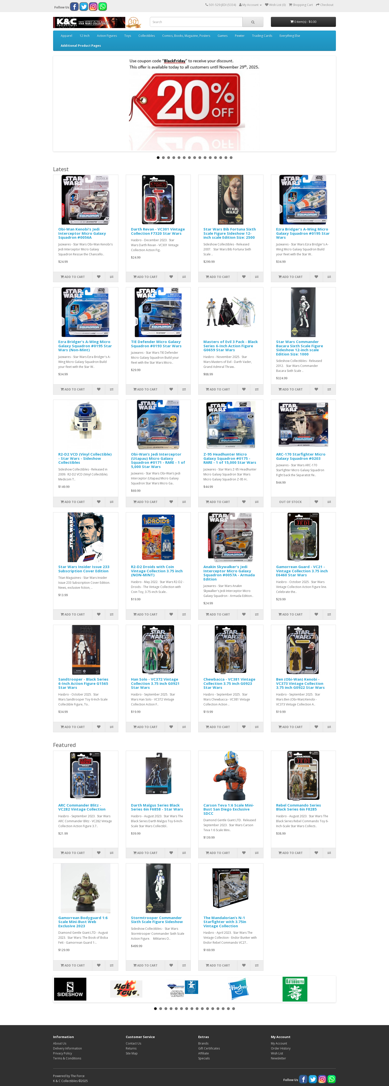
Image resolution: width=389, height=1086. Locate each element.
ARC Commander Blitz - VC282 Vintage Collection (81, 807)
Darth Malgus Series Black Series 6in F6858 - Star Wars (157, 807)
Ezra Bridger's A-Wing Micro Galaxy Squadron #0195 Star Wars (303, 233)
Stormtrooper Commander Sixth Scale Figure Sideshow (157, 919)
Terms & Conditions (67, 1058)
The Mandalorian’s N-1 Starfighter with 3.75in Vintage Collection (224, 921)
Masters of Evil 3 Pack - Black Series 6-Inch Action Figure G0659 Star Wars (230, 345)
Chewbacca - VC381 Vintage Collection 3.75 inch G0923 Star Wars (229, 683)
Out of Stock (290, 502)
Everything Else (290, 36)
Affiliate (203, 1053)
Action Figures (107, 36)
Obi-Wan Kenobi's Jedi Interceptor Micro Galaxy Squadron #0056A (82, 233)
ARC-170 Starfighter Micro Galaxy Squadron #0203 (300, 456)
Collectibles (146, 36)
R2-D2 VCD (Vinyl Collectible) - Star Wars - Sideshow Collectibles (85, 458)
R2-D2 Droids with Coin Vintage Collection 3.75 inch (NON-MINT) (157, 570)
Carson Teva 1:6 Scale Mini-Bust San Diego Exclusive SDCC (228, 809)
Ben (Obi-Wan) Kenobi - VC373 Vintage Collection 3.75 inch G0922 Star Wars (300, 683)
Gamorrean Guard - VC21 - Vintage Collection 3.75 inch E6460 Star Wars (302, 570)
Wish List (277, 1053)
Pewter (240, 36)
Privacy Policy (62, 1053)
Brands (203, 1043)
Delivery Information (67, 1048)
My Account (279, 1043)
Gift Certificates (209, 1048)
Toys (127, 36)
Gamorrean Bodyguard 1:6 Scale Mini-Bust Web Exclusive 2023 (83, 921)
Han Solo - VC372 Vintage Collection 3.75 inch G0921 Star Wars (155, 683)
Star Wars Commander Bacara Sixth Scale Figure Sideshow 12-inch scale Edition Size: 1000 (299, 347)
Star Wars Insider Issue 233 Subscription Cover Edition (83, 568)
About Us (59, 1043)
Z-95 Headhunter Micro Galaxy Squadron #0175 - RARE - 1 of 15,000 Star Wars (229, 458)
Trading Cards (262, 36)
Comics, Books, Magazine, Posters (186, 36)
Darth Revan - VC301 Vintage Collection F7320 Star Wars (158, 231)
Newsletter (278, 1058)
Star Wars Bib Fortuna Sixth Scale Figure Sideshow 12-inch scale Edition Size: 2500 (229, 233)
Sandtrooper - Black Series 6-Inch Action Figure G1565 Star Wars (83, 683)
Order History (281, 1048)
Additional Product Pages (81, 45)
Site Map (132, 1053)
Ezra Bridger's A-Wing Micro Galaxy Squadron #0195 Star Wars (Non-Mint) (85, 345)
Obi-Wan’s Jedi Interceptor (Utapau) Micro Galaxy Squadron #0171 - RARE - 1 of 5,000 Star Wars (158, 460)
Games (222, 36)
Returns (131, 1048)
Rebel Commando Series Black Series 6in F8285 (298, 807)
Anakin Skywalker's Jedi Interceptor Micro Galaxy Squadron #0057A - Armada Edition (229, 573)
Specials (204, 1058)
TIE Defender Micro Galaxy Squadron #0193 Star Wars (156, 343)
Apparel (66, 36)
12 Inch (85, 36)
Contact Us (133, 1043)
